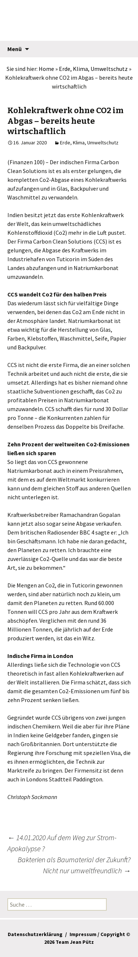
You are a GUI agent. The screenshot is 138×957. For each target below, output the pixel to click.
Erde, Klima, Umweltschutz (93, 68)
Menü (14, 49)
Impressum (83, 934)
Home (46, 68)
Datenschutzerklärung (35, 934)
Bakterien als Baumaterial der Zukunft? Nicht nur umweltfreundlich (74, 865)
